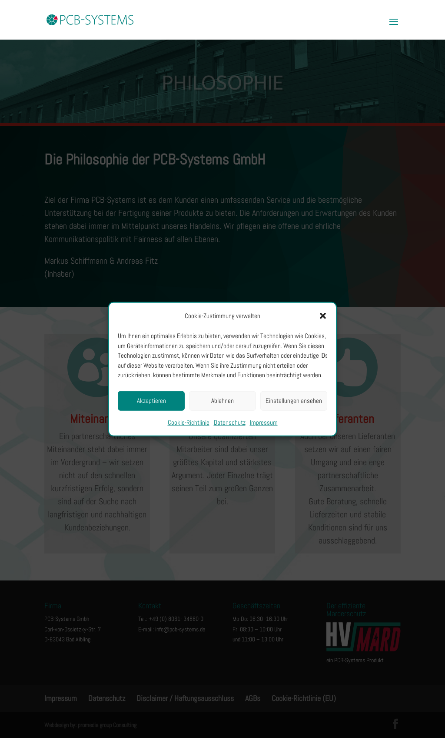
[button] (323, 316)
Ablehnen (222, 400)
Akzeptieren (151, 400)
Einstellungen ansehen (294, 400)
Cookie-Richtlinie (188, 422)
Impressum (264, 422)
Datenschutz (230, 422)
